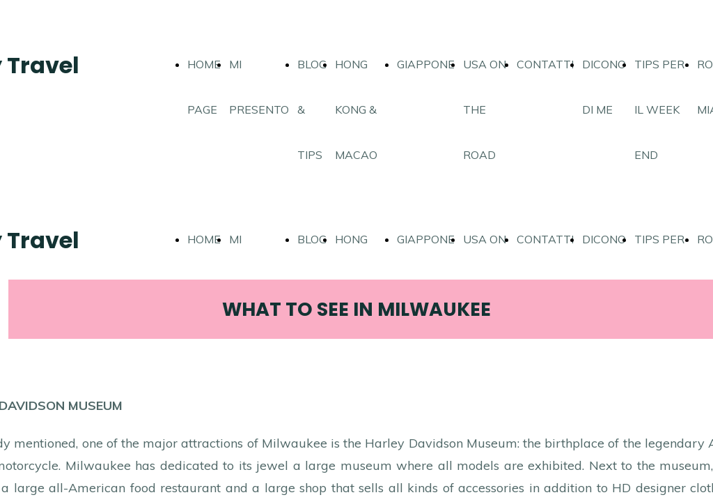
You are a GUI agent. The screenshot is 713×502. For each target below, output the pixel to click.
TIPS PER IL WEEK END (659, 109)
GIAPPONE (426, 64)
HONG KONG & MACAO (356, 109)
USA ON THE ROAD (484, 109)
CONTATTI (545, 64)
